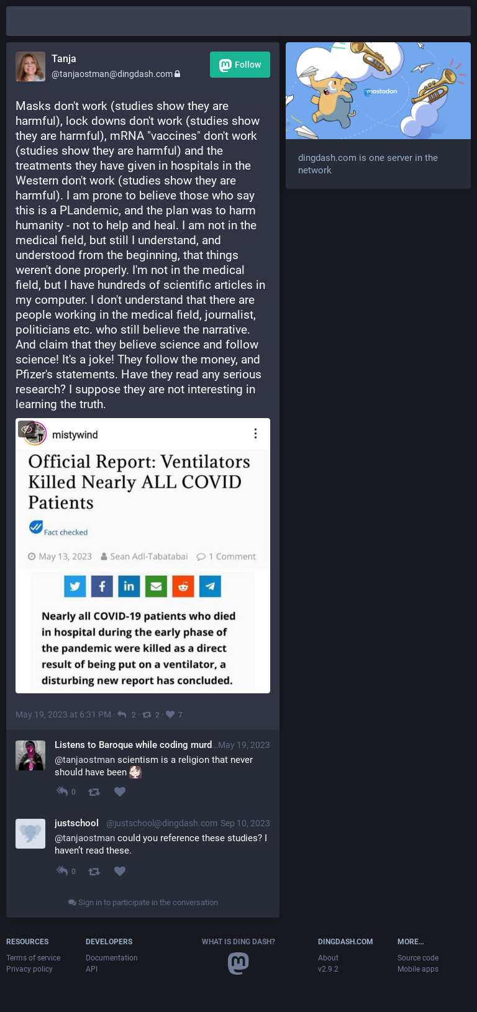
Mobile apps (418, 969)
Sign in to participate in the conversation (143, 902)
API (92, 969)
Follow (240, 65)
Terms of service (33, 958)
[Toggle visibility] (26, 429)
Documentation (112, 958)
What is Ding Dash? (238, 941)
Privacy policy (29, 969)
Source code (418, 958)
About (328, 958)
